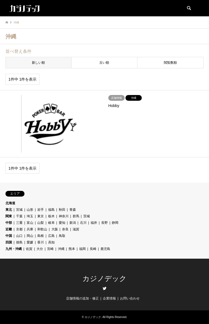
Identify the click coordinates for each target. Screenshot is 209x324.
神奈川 (64, 216)
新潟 (72, 223)
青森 (72, 210)
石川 (83, 223)
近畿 (8, 229)
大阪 (54, 229)
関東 (8, 216)
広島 (51, 236)
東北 (8, 210)
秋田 (62, 210)
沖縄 (61, 249)
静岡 (115, 223)
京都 (19, 229)
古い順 (104, 63)
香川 (40, 242)
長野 (104, 223)
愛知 (62, 223)
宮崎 (50, 249)
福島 (51, 210)
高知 (51, 242)
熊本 (72, 249)
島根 (40, 236)
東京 (40, 216)
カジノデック (104, 279)
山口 (19, 236)
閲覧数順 (170, 63)
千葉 (19, 216)
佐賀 (29, 249)
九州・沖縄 (13, 249)
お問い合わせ (130, 298)
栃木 (51, 216)
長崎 (93, 249)
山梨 (40, 223)
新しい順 (38, 63)
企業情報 (109, 298)
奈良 (65, 229)
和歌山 (42, 229)
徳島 (19, 242)
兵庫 (30, 229)
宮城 (19, 210)
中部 (8, 223)
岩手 (40, 210)
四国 (8, 242)
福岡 (82, 249)
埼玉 (30, 216)
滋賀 (76, 229)
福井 (94, 223)
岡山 (30, 236)
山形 (30, 210)
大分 (39, 249)
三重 (19, 223)
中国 (8, 236)
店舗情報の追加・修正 (82, 298)
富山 (30, 223)
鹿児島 (105, 249)
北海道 (10, 203)
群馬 (76, 216)
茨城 (86, 216)
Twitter (104, 288)
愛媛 (30, 242)
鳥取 (62, 236)
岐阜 (51, 223)
